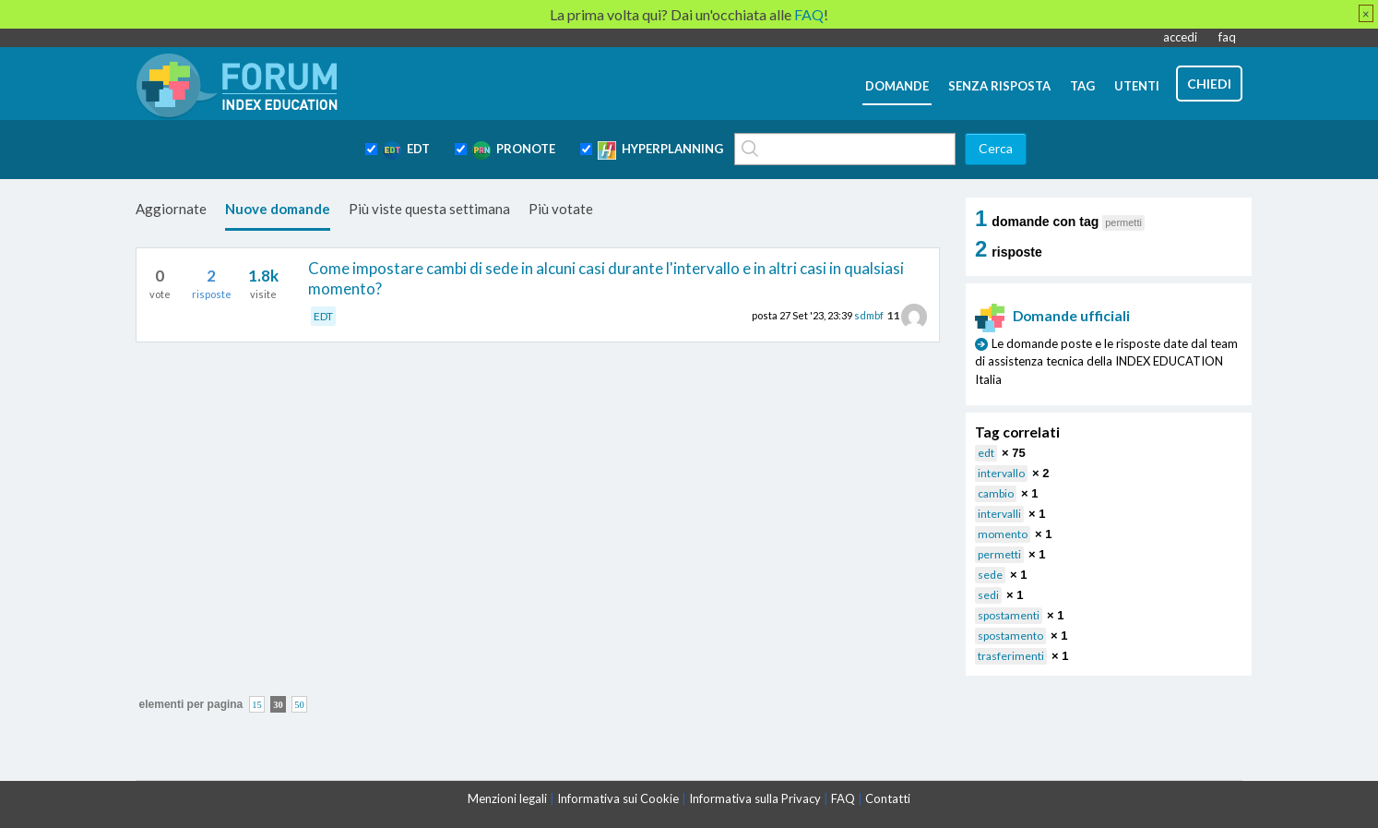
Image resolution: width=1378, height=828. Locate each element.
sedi (988, 595)
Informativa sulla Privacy (755, 798)
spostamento (1010, 635)
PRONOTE (513, 150)
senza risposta (999, 85)
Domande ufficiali (1052, 315)
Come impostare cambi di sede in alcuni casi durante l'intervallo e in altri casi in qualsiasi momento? (606, 277)
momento (1003, 534)
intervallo (1001, 473)
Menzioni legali (507, 798)
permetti (999, 554)
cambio (996, 493)
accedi (1180, 37)
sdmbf (869, 315)
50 (299, 704)
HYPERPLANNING (660, 150)
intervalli (999, 514)
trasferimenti (1011, 656)
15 (257, 704)
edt (986, 453)
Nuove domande (277, 208)
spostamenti (1008, 615)
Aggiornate (171, 208)
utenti (1136, 85)
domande (897, 85)
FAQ (843, 798)
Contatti (887, 798)
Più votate (561, 208)
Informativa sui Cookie (618, 798)
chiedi (1209, 83)
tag (1082, 85)
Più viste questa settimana (429, 208)
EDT (406, 150)
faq (1227, 37)
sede (990, 575)
